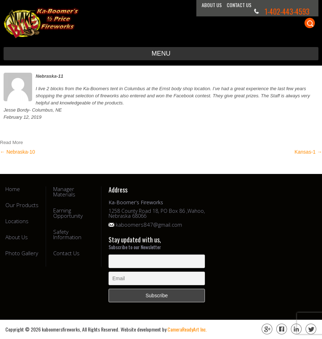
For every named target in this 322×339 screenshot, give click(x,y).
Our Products (22, 205)
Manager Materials (64, 191)
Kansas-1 (308, 152)
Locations (17, 221)
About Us (212, 5)
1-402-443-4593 (287, 11)
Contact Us (239, 5)
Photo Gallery (21, 253)
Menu (161, 53)
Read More (11, 142)
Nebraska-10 (17, 152)
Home (12, 189)
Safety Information (67, 234)
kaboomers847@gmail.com (149, 224)
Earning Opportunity (68, 213)
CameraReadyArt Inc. (187, 329)
